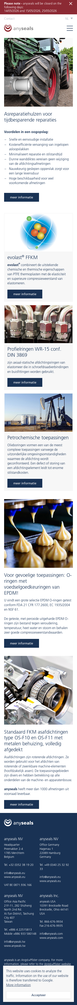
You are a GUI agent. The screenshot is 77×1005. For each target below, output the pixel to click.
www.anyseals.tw (14, 946)
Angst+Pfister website (57, 964)
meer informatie (21, 197)
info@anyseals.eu (14, 873)
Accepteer (38, 995)
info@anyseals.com (51, 934)
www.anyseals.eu (14, 877)
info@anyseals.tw (14, 942)
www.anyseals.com (51, 938)
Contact (9, 18)
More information (18, 985)
